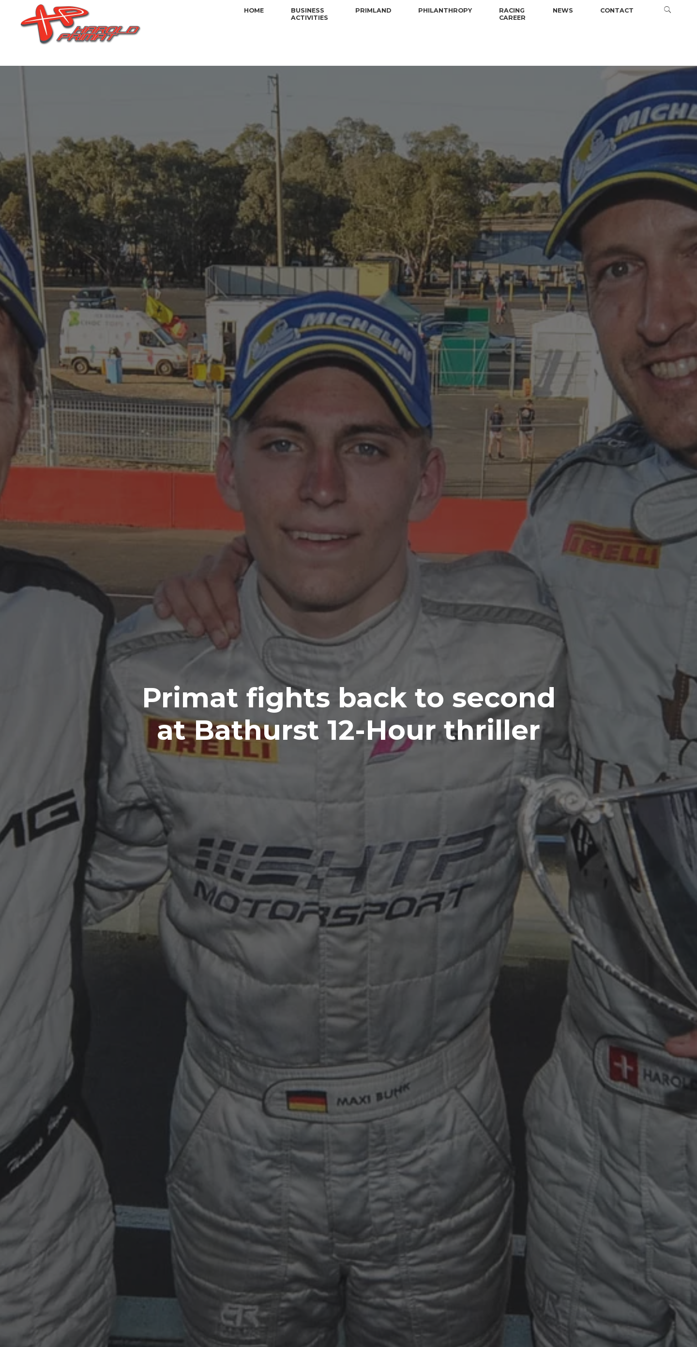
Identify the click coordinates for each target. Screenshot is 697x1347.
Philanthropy (445, 10)
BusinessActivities (309, 14)
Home (254, 10)
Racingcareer (512, 14)
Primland (373, 10)
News (563, 10)
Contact (617, 10)
